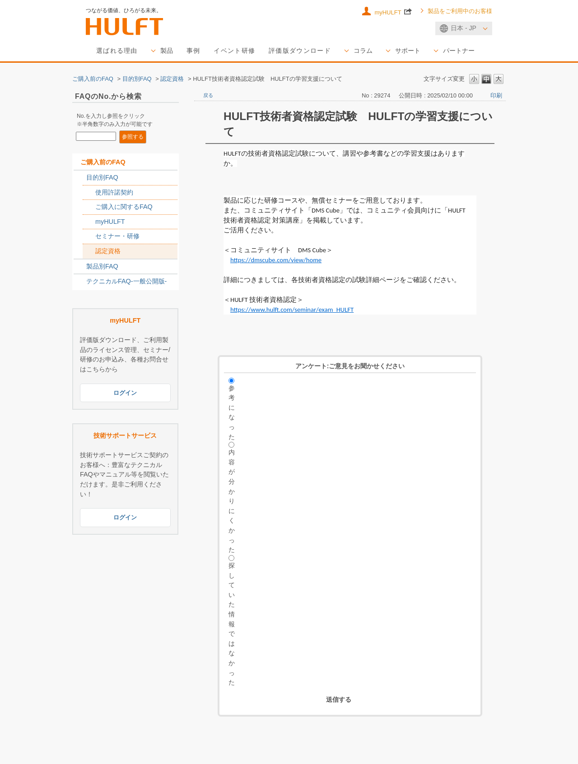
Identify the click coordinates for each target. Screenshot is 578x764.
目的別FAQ (137, 78)
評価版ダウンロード (300, 50)
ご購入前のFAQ (92, 78)
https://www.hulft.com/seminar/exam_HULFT (292, 310)
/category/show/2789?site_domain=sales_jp (80, 267)
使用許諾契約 (114, 192)
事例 (193, 50)
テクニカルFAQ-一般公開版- (126, 281)
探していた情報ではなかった (231, 624)
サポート (407, 50)
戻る (208, 95)
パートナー (459, 50)
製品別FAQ (102, 266)
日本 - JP (463, 28)
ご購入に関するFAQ (124, 206)
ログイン (125, 392)
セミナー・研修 (117, 236)
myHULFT (393, 11)
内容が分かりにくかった (231, 501)
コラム (363, 50)
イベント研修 (234, 50)
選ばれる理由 (117, 50)
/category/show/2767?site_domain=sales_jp (89, 207)
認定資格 (172, 78)
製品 (166, 50)
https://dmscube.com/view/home (276, 260)
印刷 (496, 95)
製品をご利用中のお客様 (460, 11)
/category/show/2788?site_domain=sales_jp (80, 178)
